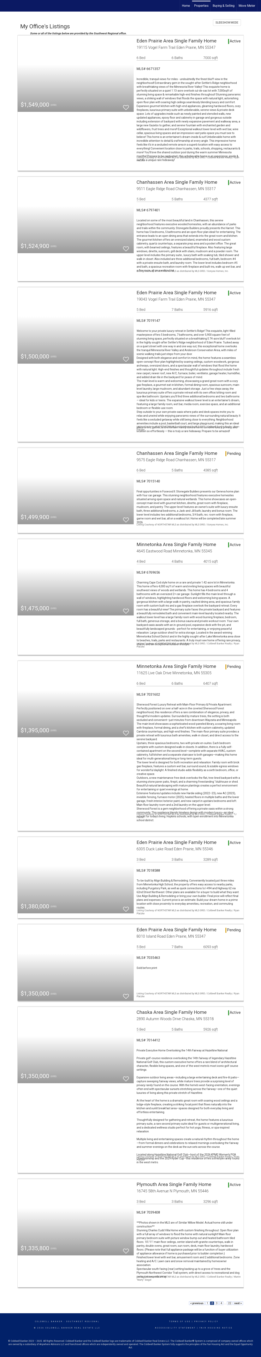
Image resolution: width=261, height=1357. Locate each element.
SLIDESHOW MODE (227, 22)
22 (229, 1303)
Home (186, 6)
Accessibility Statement (175, 1328)
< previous (197, 1303)
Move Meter (247, 6)
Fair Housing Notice (216, 1328)
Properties (201, 6)
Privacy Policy (206, 1321)
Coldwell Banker (49, 1321)
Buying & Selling (223, 6)
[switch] (126, 105)
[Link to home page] (5, 6)
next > (238, 1303)
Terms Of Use (180, 1321)
